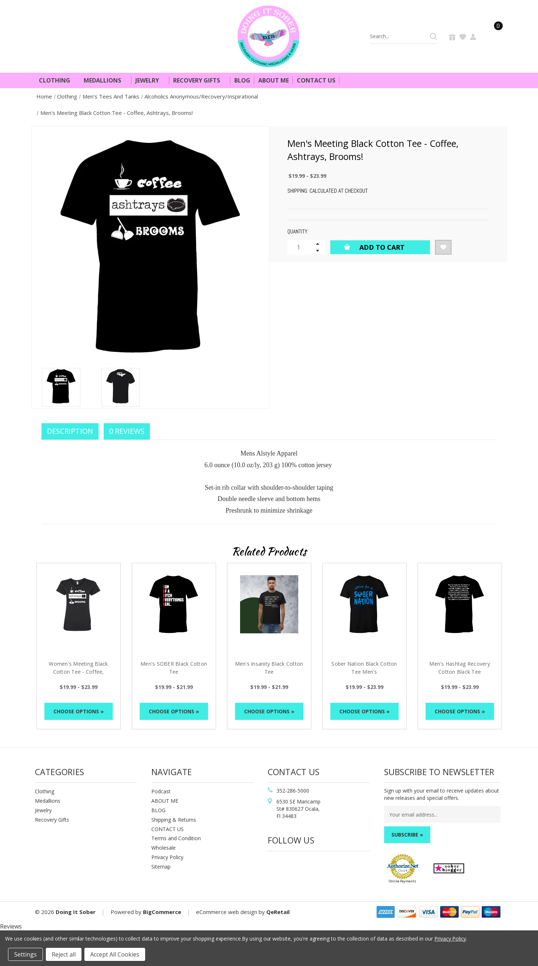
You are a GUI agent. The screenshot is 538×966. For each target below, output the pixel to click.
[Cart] (494, 36)
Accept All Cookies (114, 954)
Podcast (161, 791)
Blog (242, 80)
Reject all (64, 954)
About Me (273, 80)
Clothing (57, 80)
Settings (25, 954)
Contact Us (316, 80)
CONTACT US (167, 829)
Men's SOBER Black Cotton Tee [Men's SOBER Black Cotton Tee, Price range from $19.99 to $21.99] (173, 667)
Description (70, 431)
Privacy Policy (167, 857)
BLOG (158, 810)
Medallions (105, 80)
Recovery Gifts (199, 80)
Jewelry (150, 80)
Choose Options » (78, 711)
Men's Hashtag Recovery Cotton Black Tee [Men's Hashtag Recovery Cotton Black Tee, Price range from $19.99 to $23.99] (459, 667)
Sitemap (161, 866)
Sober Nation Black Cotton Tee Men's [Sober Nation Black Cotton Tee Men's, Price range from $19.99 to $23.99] (364, 667)
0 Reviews (126, 431)
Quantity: (297, 231)
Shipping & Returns (173, 819)
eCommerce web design (226, 911)
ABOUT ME (164, 800)
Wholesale (163, 847)
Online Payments (402, 881)
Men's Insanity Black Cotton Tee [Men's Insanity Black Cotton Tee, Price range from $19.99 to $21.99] (269, 667)
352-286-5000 (292, 790)
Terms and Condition (176, 838)
